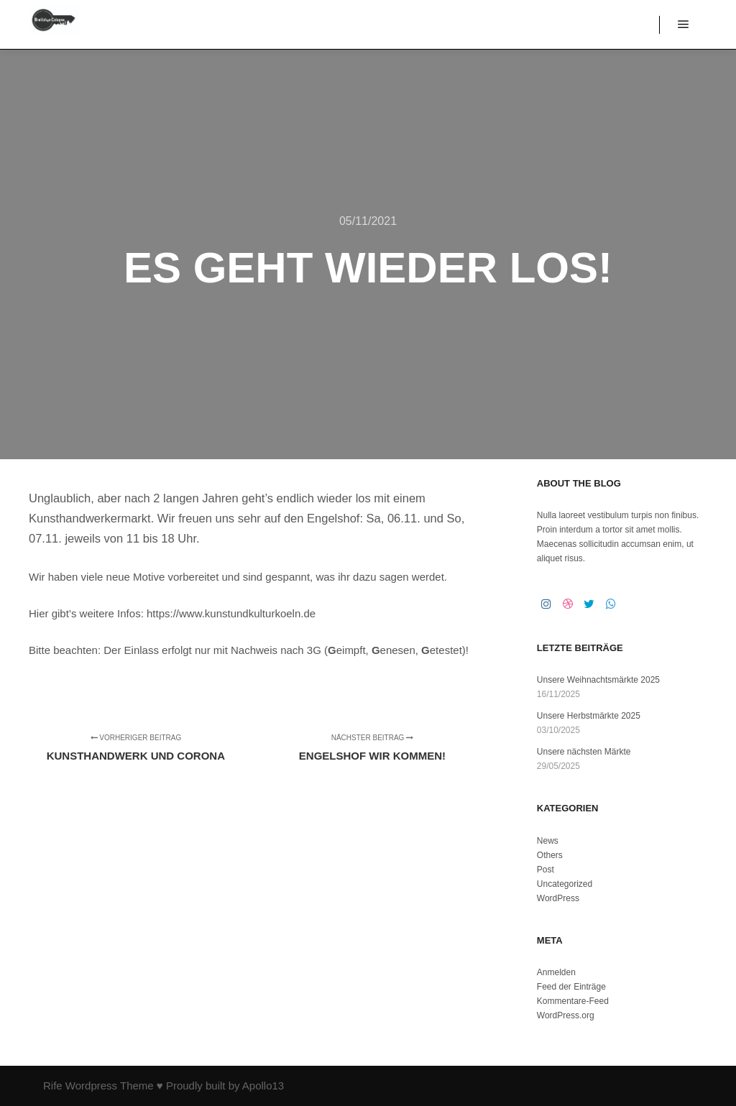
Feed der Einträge (571, 987)
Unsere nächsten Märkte (584, 752)
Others (550, 855)
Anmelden (556, 972)
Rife (53, 1085)
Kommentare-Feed (573, 1001)
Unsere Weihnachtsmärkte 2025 (598, 680)
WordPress (558, 898)
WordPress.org (565, 1015)
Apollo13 (263, 1085)
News (547, 841)
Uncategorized (564, 884)
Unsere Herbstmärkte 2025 (588, 716)
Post (545, 870)
